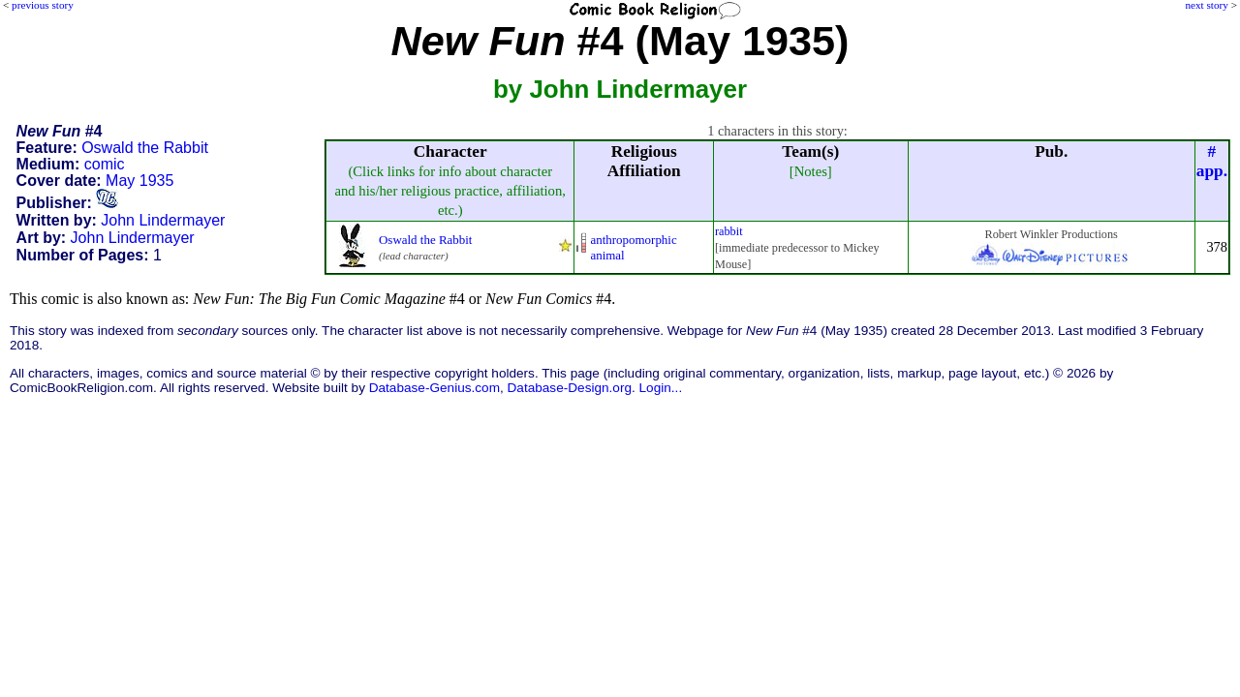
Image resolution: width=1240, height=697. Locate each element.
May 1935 (139, 180)
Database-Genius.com (434, 387)
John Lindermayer (163, 220)
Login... (661, 387)
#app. (1211, 161)
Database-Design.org (570, 387)
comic (104, 164)
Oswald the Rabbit (144, 147)
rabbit (729, 231)
